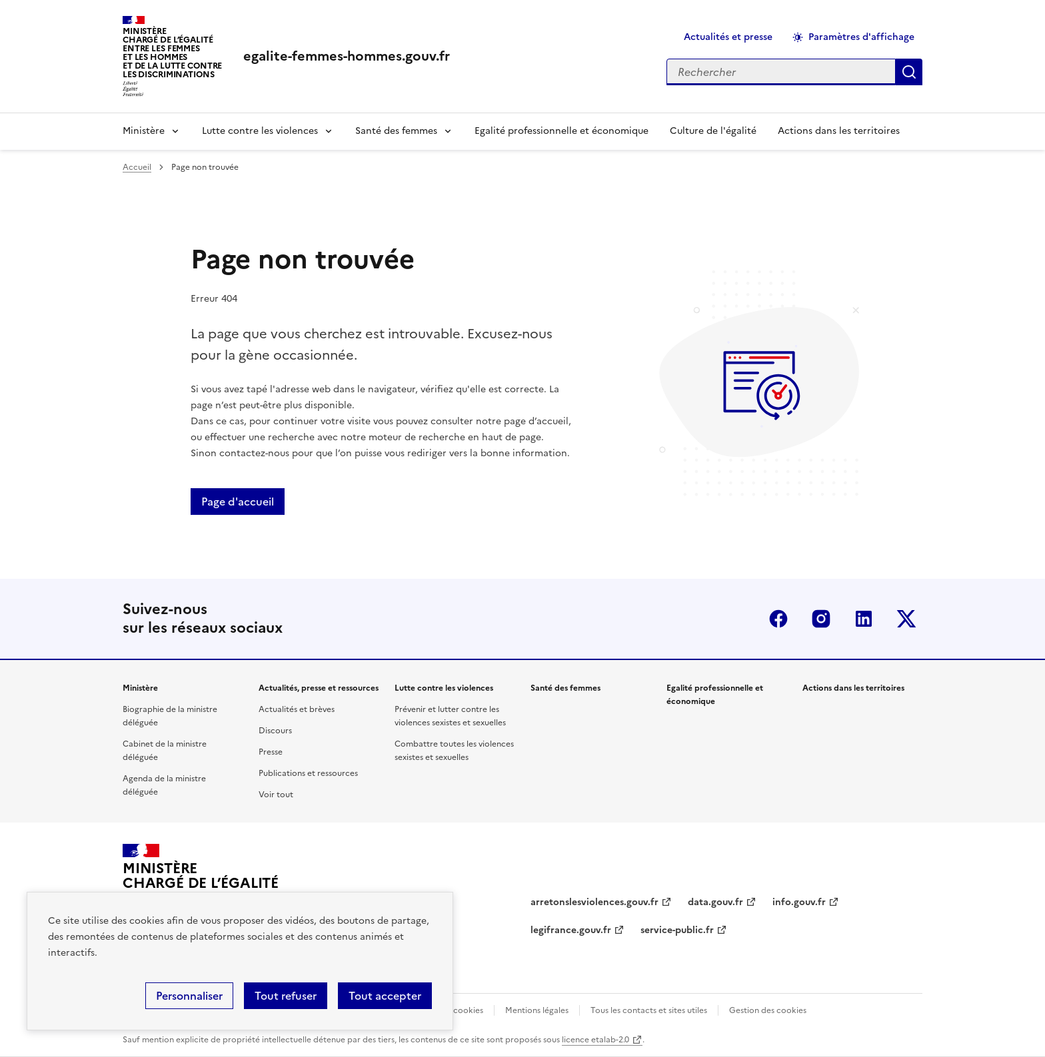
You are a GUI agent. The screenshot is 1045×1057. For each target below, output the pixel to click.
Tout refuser (286, 996)
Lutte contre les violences (260, 131)
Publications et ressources (308, 773)
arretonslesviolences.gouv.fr (594, 902)
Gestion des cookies (767, 1010)
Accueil (137, 167)
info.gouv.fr (799, 902)
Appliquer (909, 72)
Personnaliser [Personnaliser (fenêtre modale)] (189, 996)
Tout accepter (385, 996)
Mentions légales (536, 1010)
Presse (271, 752)
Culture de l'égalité (713, 131)
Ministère (144, 131)
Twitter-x (906, 619)
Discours (275, 731)
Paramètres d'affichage (861, 37)
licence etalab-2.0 (595, 1040)
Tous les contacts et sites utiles (648, 1010)
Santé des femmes (396, 131)
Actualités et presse (728, 37)
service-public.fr (677, 930)
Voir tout (276, 795)
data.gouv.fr (715, 902)
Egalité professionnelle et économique (561, 131)
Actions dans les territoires (839, 131)
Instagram (821, 619)
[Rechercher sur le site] (781, 72)
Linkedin (864, 619)
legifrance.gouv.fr (570, 930)
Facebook (778, 619)
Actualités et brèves (297, 709)
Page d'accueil (237, 502)
